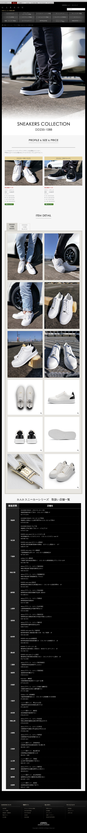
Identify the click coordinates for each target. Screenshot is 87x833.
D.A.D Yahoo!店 (27, 812)
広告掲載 (48, 810)
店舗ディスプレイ (49, 814)
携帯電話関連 (43, 21)
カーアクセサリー (27, 21)
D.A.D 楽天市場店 (28, 810)
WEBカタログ (49, 808)
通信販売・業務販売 (7, 812)
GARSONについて (66, 5)
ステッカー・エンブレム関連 (26, 13)
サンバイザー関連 (77, 13)
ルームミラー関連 (43, 17)
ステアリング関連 (27, 17)
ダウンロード (49, 812)
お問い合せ (70, 812)
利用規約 (70, 808)
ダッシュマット (60, 13)
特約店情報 (26, 817)
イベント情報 (5, 810)
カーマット (77, 17)
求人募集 (4, 817)
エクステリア (10, 13)
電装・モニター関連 (10, 21)
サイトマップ (75, 5)
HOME (5, 25)
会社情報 (4, 808)
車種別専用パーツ (77, 21)
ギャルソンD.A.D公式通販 (29, 808)
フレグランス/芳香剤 (60, 17)
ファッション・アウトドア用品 (60, 21)
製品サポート (5, 814)
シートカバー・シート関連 (43, 13)
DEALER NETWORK (50, 817)
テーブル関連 (10, 17)
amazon (26, 814)
